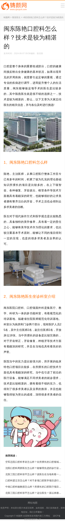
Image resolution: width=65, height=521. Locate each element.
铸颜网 (6, 17)
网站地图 (32, 502)
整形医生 (16, 17)
